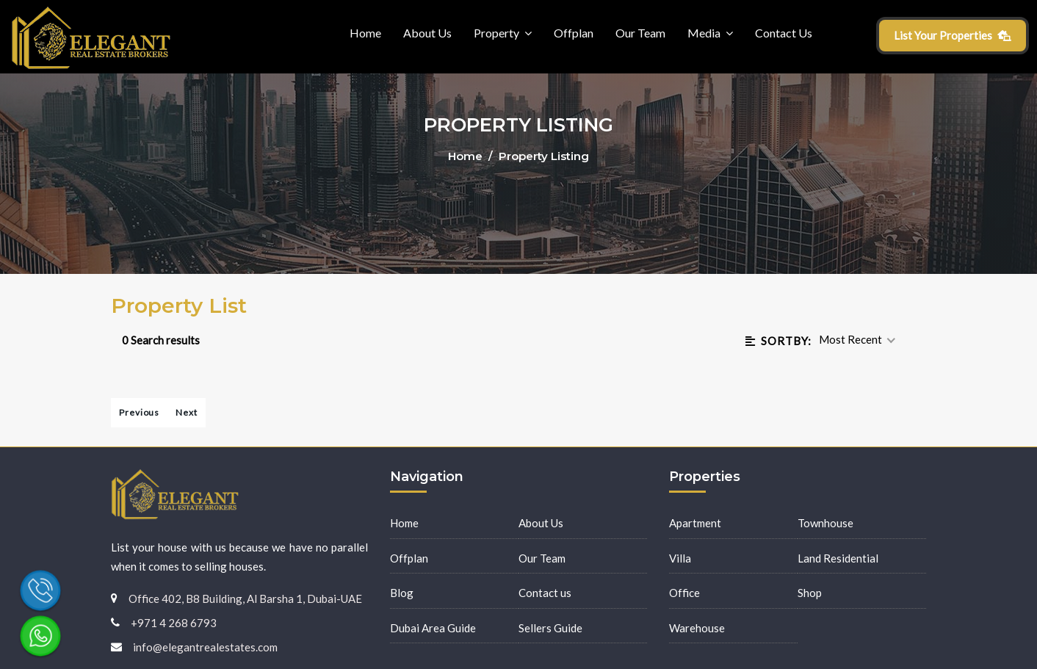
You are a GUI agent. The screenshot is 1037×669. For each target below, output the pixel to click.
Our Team (640, 33)
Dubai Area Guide (433, 627)
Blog (401, 592)
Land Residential (838, 558)
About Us (427, 33)
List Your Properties (953, 35)
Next (187, 412)
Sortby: (778, 340)
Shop (810, 592)
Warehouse (697, 627)
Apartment (695, 522)
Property (496, 33)
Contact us (544, 592)
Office (684, 592)
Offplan (573, 33)
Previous (139, 412)
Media (703, 33)
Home (365, 33)
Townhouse (825, 522)
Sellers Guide (550, 627)
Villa (680, 558)
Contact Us (783, 33)
